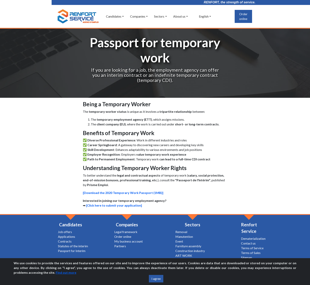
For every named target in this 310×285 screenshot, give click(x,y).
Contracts (65, 241)
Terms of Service (252, 248)
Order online (243, 16)
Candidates (70, 224)
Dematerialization (253, 238)
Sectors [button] (159, 16)
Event (179, 241)
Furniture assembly (188, 246)
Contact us (248, 243)
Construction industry (190, 251)
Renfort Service (249, 228)
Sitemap (246, 257)
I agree (156, 278)
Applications (66, 236)
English (201, 16)
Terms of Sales (251, 253)
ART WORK (183, 255)
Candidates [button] (113, 16)
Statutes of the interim (73, 246)
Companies (127, 224)
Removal (181, 232)
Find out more (66, 272)
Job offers (65, 232)
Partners (120, 246)
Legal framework (125, 232)
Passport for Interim (71, 251)
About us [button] (179, 16)
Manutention (184, 236)
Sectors (192, 224)
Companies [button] (137, 16)
